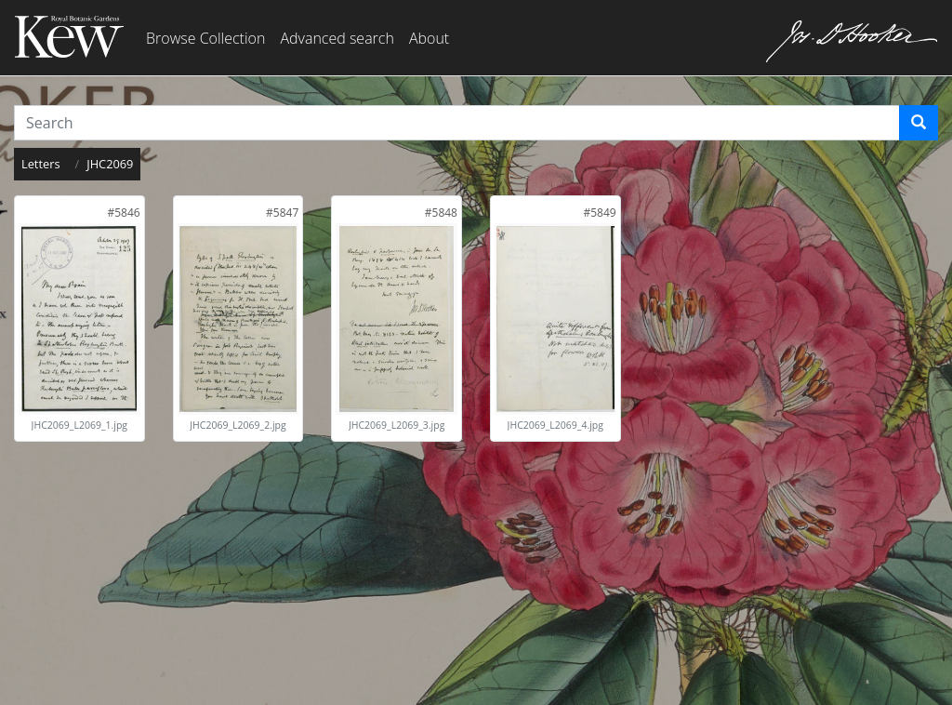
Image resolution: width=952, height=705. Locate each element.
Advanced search (336, 38)
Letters (40, 163)
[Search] (918, 122)
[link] (123, 212)
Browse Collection (205, 38)
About (429, 38)
